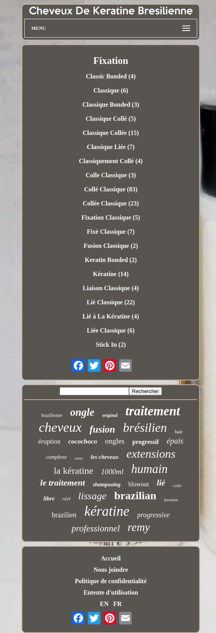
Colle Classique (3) (110, 175)
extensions (151, 453)
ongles (115, 441)
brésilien (145, 427)
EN (104, 603)
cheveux (60, 427)
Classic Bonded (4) (111, 76)
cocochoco (82, 441)
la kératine (73, 471)
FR (117, 603)
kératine (106, 511)
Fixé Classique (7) (111, 231)
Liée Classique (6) (111, 330)
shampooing (107, 484)
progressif (145, 441)
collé (177, 485)
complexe (56, 457)
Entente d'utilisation (110, 592)
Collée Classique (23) (111, 203)
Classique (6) (110, 90)
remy (139, 527)
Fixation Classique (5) (111, 217)
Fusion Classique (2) (110, 245)
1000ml (112, 471)
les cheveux (104, 457)
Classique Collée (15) (111, 132)
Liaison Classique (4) (111, 288)
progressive (153, 515)
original (110, 415)
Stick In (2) (110, 344)
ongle (82, 412)
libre (49, 498)
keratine (171, 499)
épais (175, 441)
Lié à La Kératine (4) (111, 316)
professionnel (95, 528)
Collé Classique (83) (110, 189)
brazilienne (52, 415)
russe (78, 458)
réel (66, 499)
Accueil (111, 558)
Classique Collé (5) (110, 118)
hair (179, 432)
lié (161, 482)
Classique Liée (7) (111, 147)
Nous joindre (110, 569)
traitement (152, 411)
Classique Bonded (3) (110, 104)
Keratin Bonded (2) (110, 259)
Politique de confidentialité (111, 581)
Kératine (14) (111, 274)
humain (149, 469)
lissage (92, 496)
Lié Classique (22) (111, 302)
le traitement (62, 482)
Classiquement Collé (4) (111, 161)
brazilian (135, 495)
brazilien (64, 515)
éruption (49, 441)
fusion (102, 429)
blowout (139, 484)
